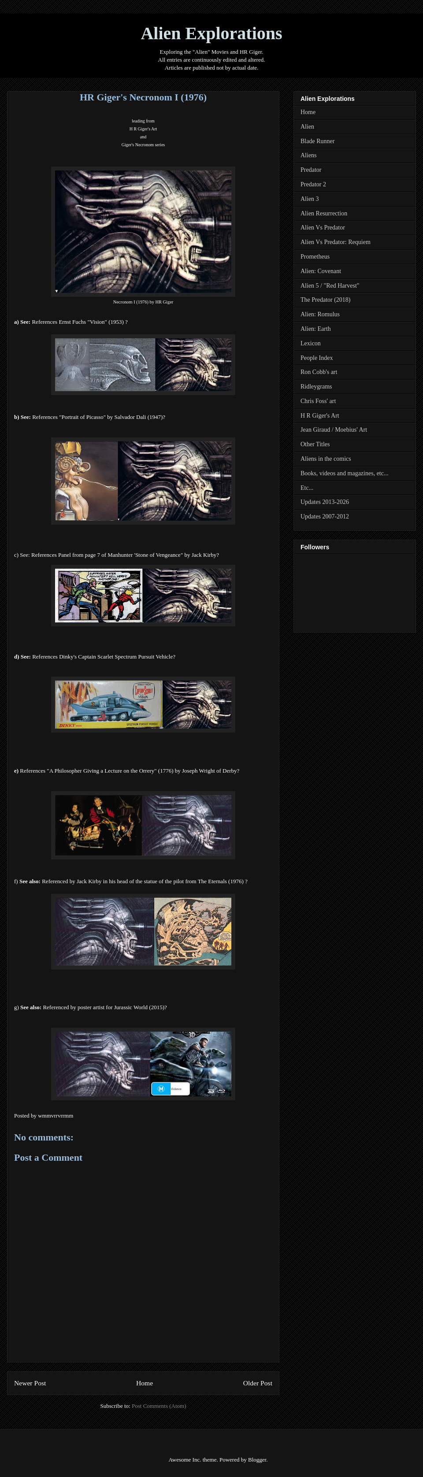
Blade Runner (317, 141)
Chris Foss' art (318, 401)
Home (144, 1383)
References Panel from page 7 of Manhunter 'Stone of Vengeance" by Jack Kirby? (125, 555)
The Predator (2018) (326, 299)
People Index (317, 358)
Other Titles (315, 444)
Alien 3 (310, 199)
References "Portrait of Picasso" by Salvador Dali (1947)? (98, 417)
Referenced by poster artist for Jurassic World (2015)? (105, 1007)
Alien (307, 126)
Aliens (309, 155)
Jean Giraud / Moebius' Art (334, 429)
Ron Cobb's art (319, 372)
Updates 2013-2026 (325, 502)
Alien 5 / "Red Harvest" (330, 285)
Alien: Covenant (321, 271)
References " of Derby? (129, 770)
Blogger (257, 1459)
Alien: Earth (316, 329)
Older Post (257, 1383)
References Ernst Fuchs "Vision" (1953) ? (79, 321)
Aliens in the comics (326, 458)
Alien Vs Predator (323, 227)
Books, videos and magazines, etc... (344, 473)
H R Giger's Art (143, 128)
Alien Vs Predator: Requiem (336, 242)
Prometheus (315, 256)
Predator (311, 170)
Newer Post (30, 1383)
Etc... (307, 488)
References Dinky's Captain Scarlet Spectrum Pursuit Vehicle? (103, 656)
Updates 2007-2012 (325, 516)
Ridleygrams (316, 386)
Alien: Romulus (320, 314)
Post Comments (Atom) (159, 1406)
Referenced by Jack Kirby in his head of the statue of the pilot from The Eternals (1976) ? (145, 881)
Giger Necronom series (143, 144)
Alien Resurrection (324, 213)
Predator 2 (313, 184)
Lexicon (311, 343)
